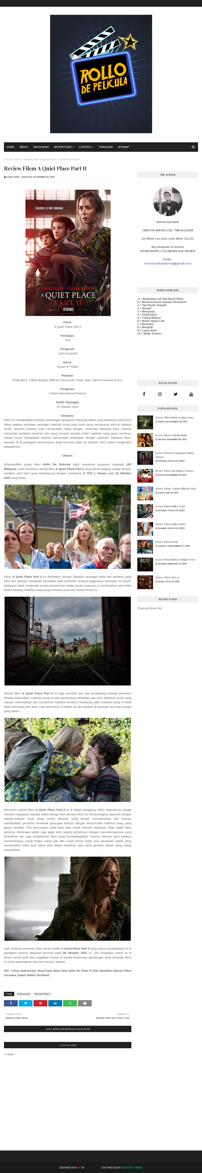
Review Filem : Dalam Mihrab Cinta (175, 488)
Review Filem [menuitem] (62, 147)
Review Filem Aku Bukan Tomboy (174, 470)
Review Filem (31, 159)
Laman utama (13, 159)
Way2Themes (93, 1167)
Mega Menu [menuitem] (41, 147)
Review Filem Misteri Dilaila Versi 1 (175, 559)
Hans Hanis (13, 176)
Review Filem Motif (166, 541)
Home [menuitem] (10, 147)
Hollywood (23, 994)
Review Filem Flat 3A (167, 577)
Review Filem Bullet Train (170, 506)
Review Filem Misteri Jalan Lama (174, 417)
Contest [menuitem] (85, 147)
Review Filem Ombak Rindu (171, 435)
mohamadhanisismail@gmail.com (168, 263)
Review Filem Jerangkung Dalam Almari (174, 455)
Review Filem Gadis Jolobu (170, 524)
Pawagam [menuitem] (106, 147)
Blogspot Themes (132, 1167)
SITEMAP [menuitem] (123, 147)
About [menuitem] (23, 147)
